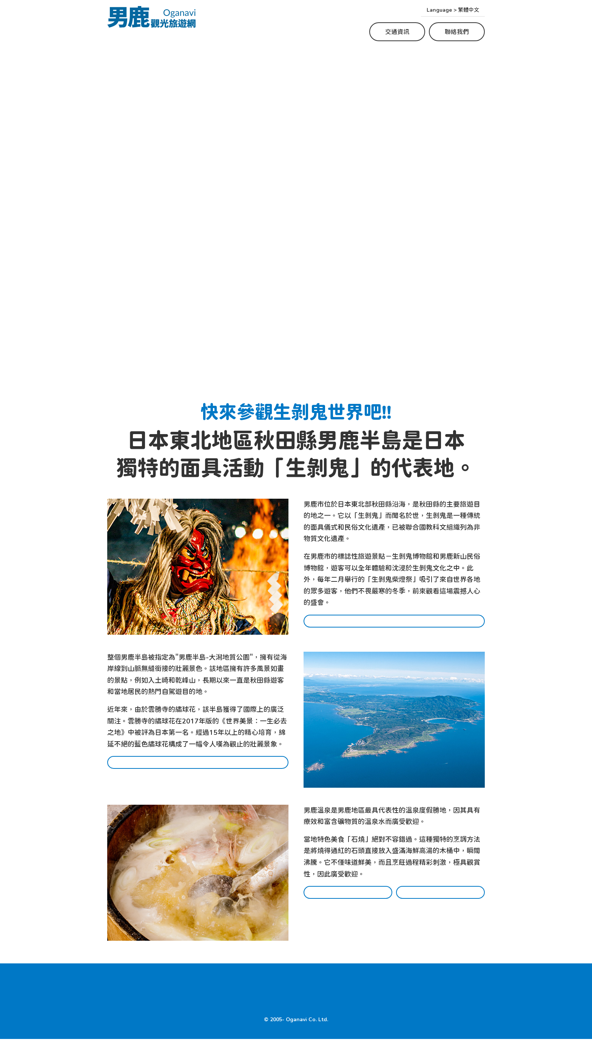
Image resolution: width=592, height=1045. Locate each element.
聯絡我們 (457, 31)
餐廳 (348, 898)
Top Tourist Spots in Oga (257, 985)
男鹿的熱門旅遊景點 (198, 768)
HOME (117, 1000)
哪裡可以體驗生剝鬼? (394, 625)
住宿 (440, 898)
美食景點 (316, 985)
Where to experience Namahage (159, 985)
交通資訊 (397, 31)
